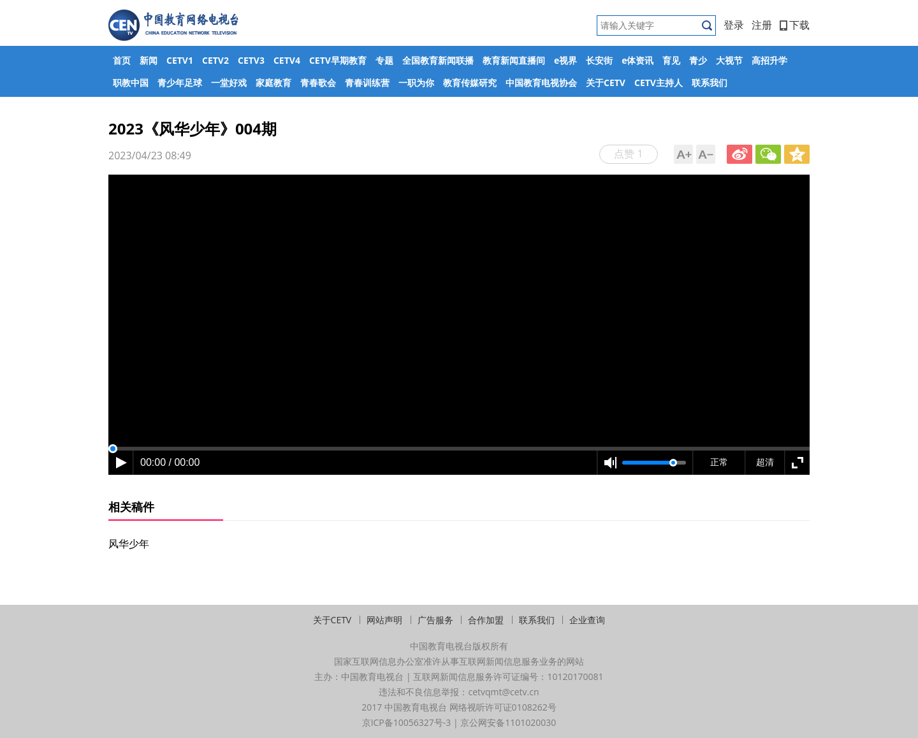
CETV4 (286, 60)
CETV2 (215, 60)
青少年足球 (179, 82)
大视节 (729, 60)
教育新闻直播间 (514, 60)
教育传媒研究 (470, 82)
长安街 (599, 60)
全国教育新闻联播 (438, 60)
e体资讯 (637, 60)
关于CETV (605, 82)
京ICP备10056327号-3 (406, 722)
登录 (734, 25)
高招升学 (769, 60)
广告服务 (435, 620)
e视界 (565, 60)
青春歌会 (318, 82)
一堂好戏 (229, 82)
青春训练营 (367, 82)
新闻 (148, 60)
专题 (384, 60)
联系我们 (709, 82)
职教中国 (131, 82)
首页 (122, 60)
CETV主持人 (658, 82)
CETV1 (179, 60)
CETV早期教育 (338, 60)
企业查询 (587, 620)
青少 (698, 60)
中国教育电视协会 (541, 82)
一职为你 (416, 82)
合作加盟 (486, 620)
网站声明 (384, 620)
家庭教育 (273, 82)
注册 (762, 25)
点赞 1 (628, 154)
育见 (671, 60)
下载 (795, 25)
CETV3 (251, 60)
